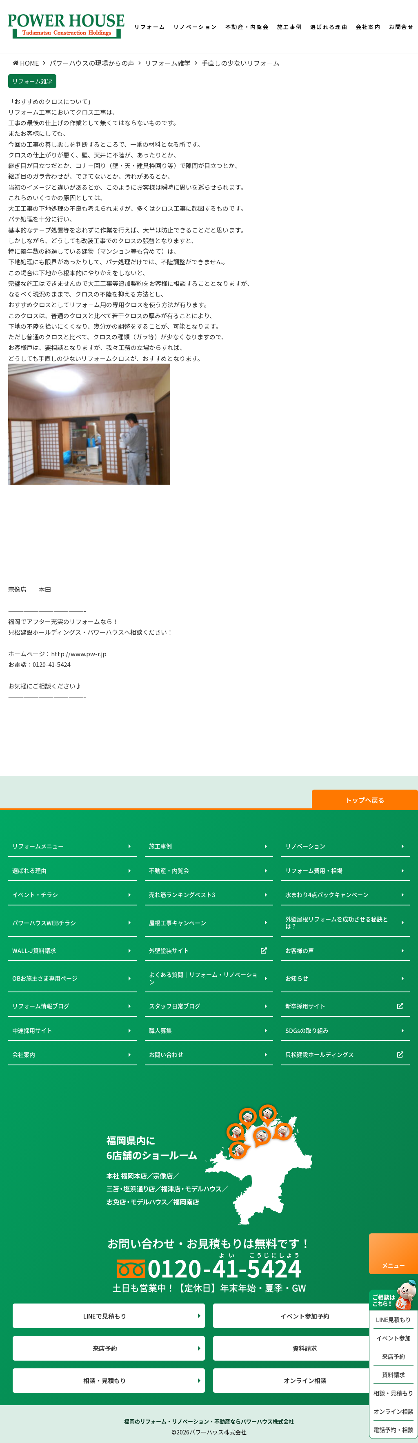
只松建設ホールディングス (319, 1054)
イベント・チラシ (35, 894)
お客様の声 (299, 950)
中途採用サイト (32, 1030)
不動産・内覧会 (169, 870)
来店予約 (393, 1356)
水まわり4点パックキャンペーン (327, 894)
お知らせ (296, 978)
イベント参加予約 (304, 1316)
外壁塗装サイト (169, 950)
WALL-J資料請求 (34, 950)
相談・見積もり (394, 1393)
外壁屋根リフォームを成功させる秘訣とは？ (336, 922)
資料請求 (393, 1374)
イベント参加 (393, 1338)
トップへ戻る (365, 800)
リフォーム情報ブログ (40, 1006)
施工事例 (160, 846)
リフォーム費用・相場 (313, 870)
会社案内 (23, 1054)
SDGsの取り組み (307, 1030)
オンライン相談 (394, 1411)
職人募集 (160, 1030)
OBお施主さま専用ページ (45, 978)
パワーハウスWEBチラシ (44, 922)
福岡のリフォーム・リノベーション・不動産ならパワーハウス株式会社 (209, 1421)
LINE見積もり (393, 1319)
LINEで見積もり (105, 1316)
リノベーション (305, 846)
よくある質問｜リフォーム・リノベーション (203, 978)
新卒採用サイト (305, 1006)
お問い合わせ (166, 1054)
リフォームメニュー (38, 846)
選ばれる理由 (29, 870)
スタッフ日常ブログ (174, 1006)
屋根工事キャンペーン (177, 922)
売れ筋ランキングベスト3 (182, 894)
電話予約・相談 (394, 1429)
